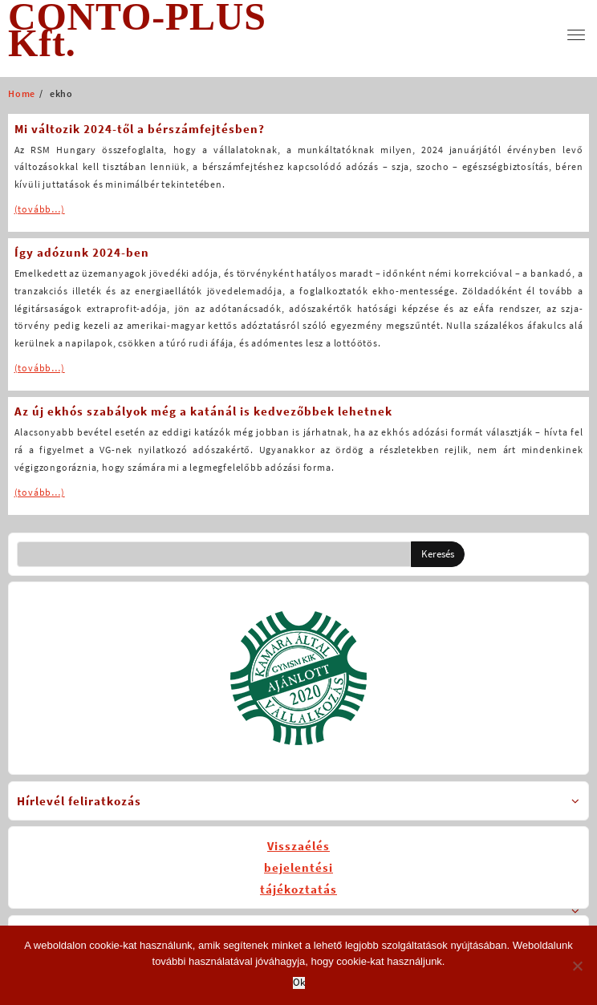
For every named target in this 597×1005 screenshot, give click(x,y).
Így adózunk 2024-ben (81, 252)
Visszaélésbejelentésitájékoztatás (298, 867)
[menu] (576, 35)
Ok (299, 983)
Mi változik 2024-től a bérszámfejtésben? (139, 128)
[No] (577, 966)
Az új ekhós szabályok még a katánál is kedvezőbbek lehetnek (203, 411)
